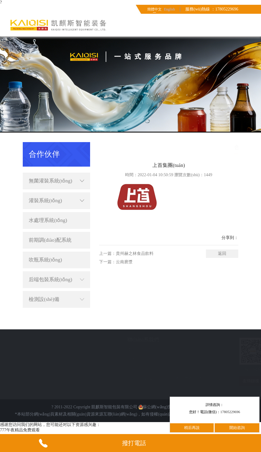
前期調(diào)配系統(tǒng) (50, 243)
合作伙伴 (229, 147)
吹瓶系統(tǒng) (45, 260)
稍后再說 (192, 427)
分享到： (229, 237)
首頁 (191, 147)
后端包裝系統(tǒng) (56, 279)
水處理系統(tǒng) (48, 220)
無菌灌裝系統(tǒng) (56, 181)
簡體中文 (154, 9)
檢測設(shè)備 (56, 299)
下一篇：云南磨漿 (116, 262)
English (169, 9)
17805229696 (230, 412)
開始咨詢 (237, 427)
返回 (222, 253)
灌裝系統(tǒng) (56, 200)
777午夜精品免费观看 (20, 430)
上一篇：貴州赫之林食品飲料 (126, 253)
